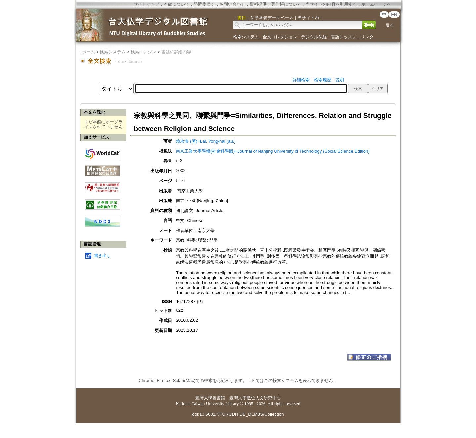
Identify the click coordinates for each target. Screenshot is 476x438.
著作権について (286, 4)
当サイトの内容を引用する (331, 4)
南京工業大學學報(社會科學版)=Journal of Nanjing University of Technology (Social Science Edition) (272, 151)
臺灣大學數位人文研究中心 (255, 397)
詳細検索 (301, 79)
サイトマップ (146, 4)
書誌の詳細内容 (176, 51)
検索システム (246, 36)
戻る (389, 25)
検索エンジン (143, 51)
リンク (367, 36)
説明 (340, 79)
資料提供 (258, 4)
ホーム (88, 51)
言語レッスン (344, 36)
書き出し (102, 255)
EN (394, 14)
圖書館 (218, 397)
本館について (176, 4)
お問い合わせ (232, 4)
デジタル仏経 (314, 36)
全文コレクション (280, 36)
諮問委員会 (204, 4)
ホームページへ (376, 4)
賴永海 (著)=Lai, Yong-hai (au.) (206, 141)
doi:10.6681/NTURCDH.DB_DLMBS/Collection (238, 414)
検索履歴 (322, 79)
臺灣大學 (203, 397)
